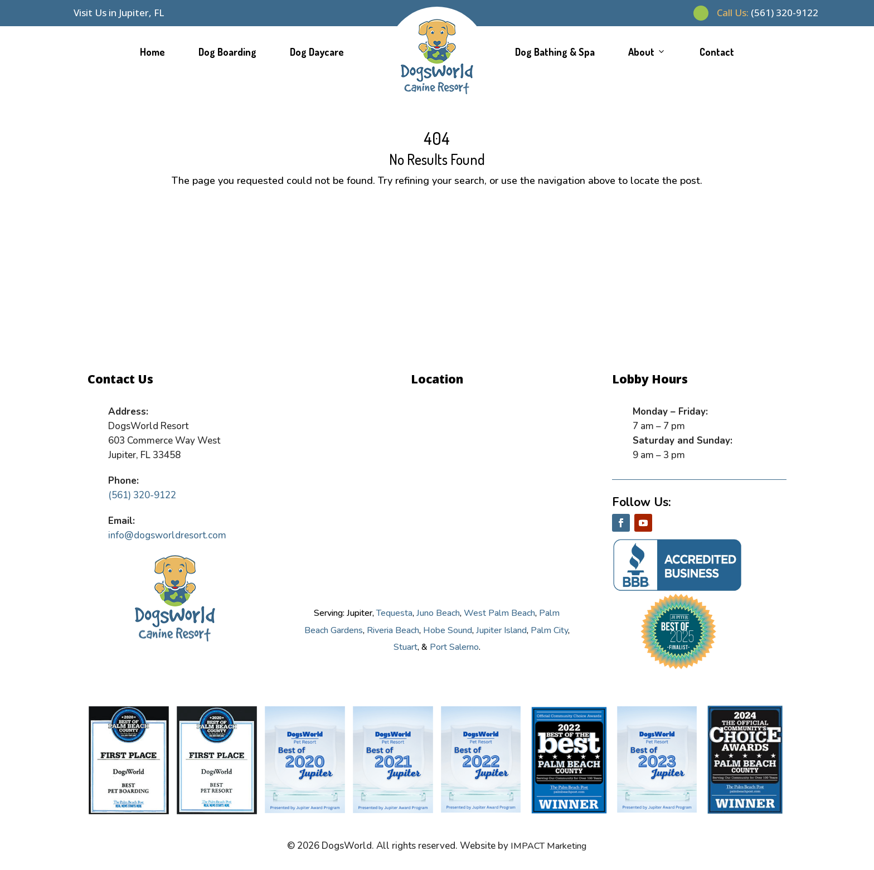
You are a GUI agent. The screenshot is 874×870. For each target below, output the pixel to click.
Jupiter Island (501, 630)
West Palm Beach (499, 613)
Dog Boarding (227, 52)
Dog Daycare (317, 52)
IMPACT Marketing (548, 845)
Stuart (405, 647)
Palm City (549, 630)
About (647, 52)
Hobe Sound (447, 630)
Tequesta (394, 613)
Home (152, 52)
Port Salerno (454, 647)
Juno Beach (438, 613)
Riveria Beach (393, 630)
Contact (717, 52)
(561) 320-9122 (767, 12)
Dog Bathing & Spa (555, 52)
